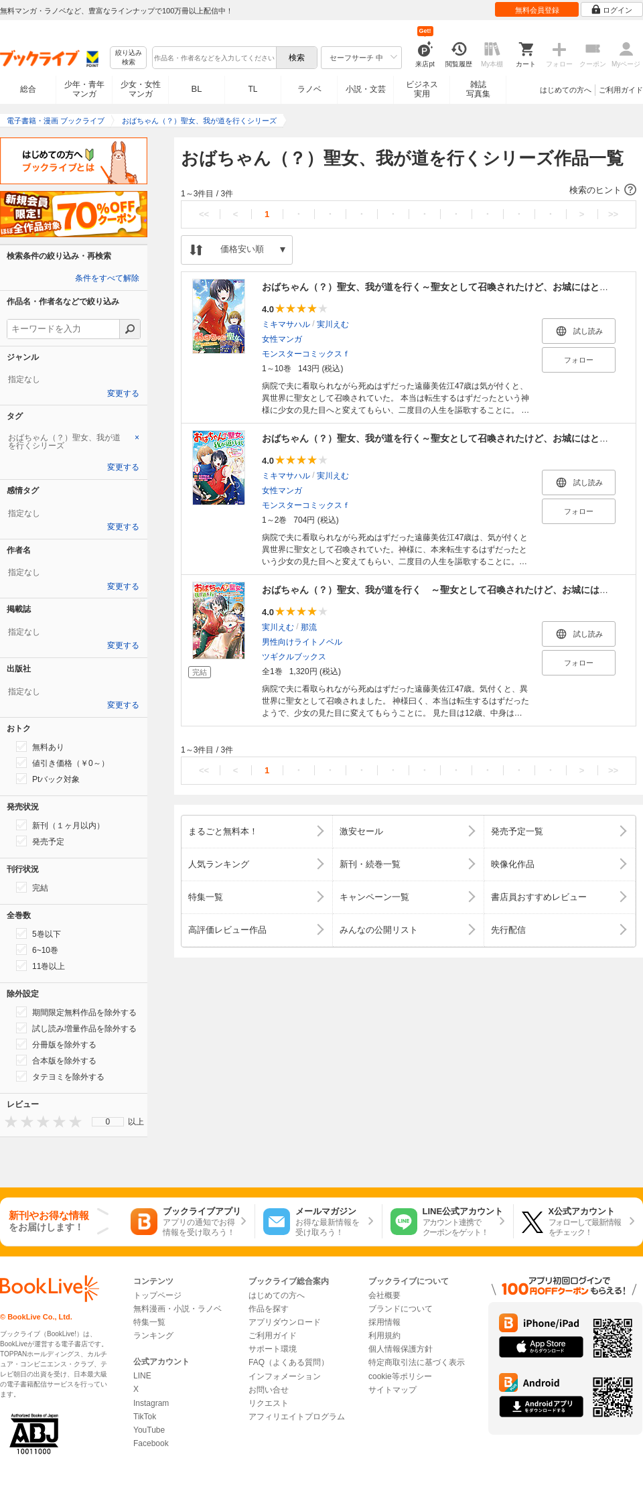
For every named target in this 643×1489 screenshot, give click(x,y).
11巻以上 (40, 965)
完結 (32, 887)
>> (613, 214)
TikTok (144, 1416)
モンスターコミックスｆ (306, 354)
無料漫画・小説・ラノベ (177, 1308)
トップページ (157, 1295)
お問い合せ (268, 1390)
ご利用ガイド (621, 90)
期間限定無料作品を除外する (76, 1012)
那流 (309, 627)
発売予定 (40, 841)
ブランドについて (400, 1308)
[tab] (73, 442)
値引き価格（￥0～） (62, 762)
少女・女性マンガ (141, 89)
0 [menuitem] (108, 1121)
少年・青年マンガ (84, 89)
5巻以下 (38, 933)
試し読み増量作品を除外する (76, 1028)
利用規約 (384, 1335)
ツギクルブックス (294, 656)
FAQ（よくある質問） (288, 1362)
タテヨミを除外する (60, 1076)
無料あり (40, 746)
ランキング (153, 1335)
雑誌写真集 (478, 89)
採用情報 (384, 1322)
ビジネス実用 (422, 89)
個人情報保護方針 (400, 1349)
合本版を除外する (56, 1060)
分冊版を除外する (56, 1044)
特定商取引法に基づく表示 (416, 1362)
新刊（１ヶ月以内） (60, 825)
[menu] (108, 1121)
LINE (142, 1375)
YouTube (149, 1430)
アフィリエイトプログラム (296, 1416)
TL (252, 89)
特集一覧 (149, 1322)
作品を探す (268, 1308)
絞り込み (128, 58)
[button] (408, 190)
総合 (28, 89)
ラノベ (309, 89)
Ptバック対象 (48, 778)
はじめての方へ (565, 90)
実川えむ (333, 324)
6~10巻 (37, 949)
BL (197, 89)
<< (204, 214)
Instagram (151, 1403)
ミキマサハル (286, 324)
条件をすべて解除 (107, 278)
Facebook (151, 1443)
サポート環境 (272, 1349)
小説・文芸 (366, 89)
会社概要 (384, 1295)
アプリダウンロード (284, 1322)
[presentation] (8, 1121)
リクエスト (268, 1403)
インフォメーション (284, 1376)
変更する (123, 393)
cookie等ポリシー (400, 1376)
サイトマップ (392, 1390)
